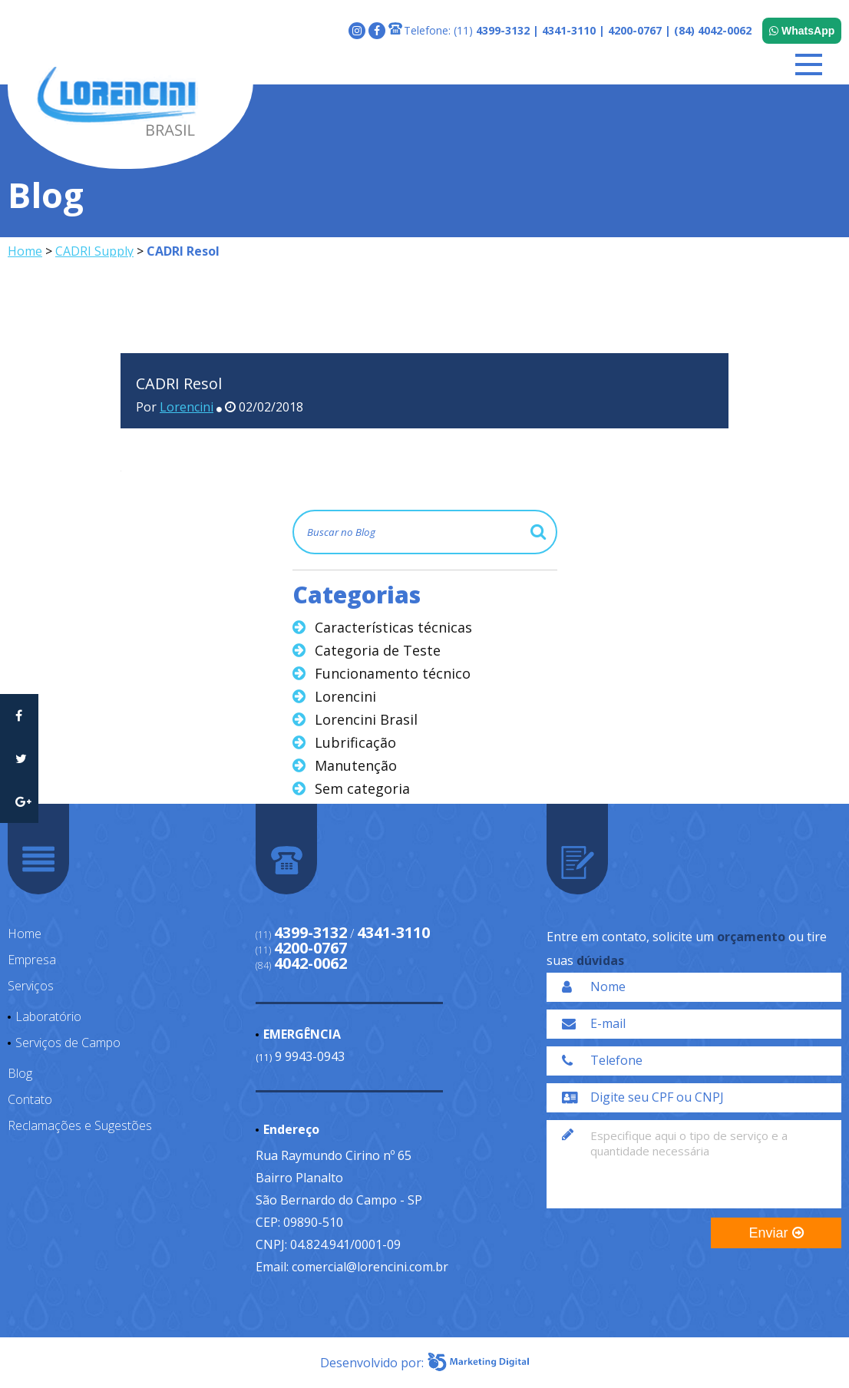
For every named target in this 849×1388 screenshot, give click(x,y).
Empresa (32, 959)
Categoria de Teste (378, 650)
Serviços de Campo (68, 1042)
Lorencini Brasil (366, 719)
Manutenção (356, 765)
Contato (30, 1099)
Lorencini (186, 406)
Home (25, 251)
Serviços (31, 985)
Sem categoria (362, 788)
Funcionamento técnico (393, 673)
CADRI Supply (94, 251)
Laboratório (48, 1016)
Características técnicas (393, 627)
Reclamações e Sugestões (80, 1125)
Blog (20, 1073)
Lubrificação (355, 742)
